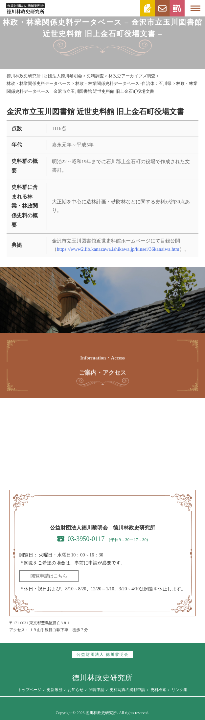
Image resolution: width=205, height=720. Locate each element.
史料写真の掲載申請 (127, 689)
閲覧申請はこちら (49, 576)
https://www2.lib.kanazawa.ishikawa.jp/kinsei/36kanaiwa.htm (118, 249)
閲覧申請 (96, 689)
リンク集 (179, 689)
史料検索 (158, 689)
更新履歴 (54, 689)
